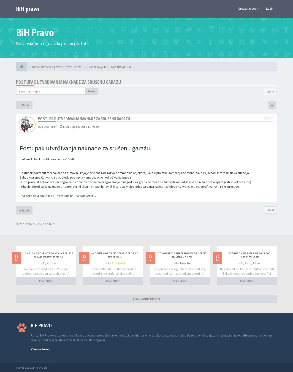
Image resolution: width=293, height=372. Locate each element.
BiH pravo (27, 9)
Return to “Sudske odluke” (36, 224)
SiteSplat (118, 263)
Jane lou (185, 263)
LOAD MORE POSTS (146, 299)
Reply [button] (24, 105)
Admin (51, 263)
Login (270, 8)
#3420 (268, 118)
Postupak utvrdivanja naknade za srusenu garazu (68, 82)
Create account (248, 8)
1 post (270, 91)
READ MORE (46, 281)
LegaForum (49, 127)
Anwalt (52, 367)
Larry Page (252, 263)
